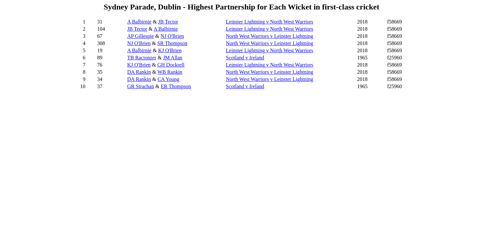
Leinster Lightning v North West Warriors (269, 21)
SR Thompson (172, 43)
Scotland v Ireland (245, 57)
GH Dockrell (171, 65)
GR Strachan (140, 86)
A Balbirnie (139, 21)
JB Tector (168, 21)
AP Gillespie (140, 36)
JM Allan (172, 57)
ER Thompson (176, 86)
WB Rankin (169, 72)
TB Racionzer (141, 57)
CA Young (168, 79)
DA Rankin (139, 72)
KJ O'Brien (170, 50)
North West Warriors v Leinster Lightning (269, 36)
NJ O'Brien (172, 36)
